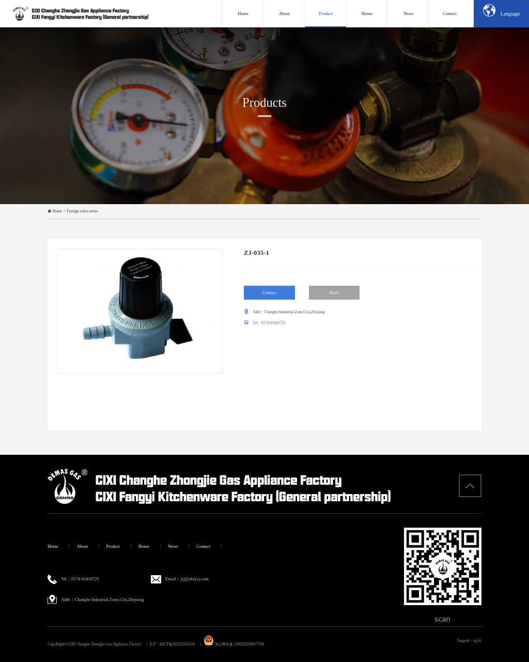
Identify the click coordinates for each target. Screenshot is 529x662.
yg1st (477, 640)
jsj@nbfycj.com (195, 578)
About (82, 546)
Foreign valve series (82, 211)
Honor (144, 546)
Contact (269, 295)
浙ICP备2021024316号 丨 (181, 644)
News (173, 546)
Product (113, 546)
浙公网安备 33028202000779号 (234, 644)
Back (334, 295)
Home (57, 211)
